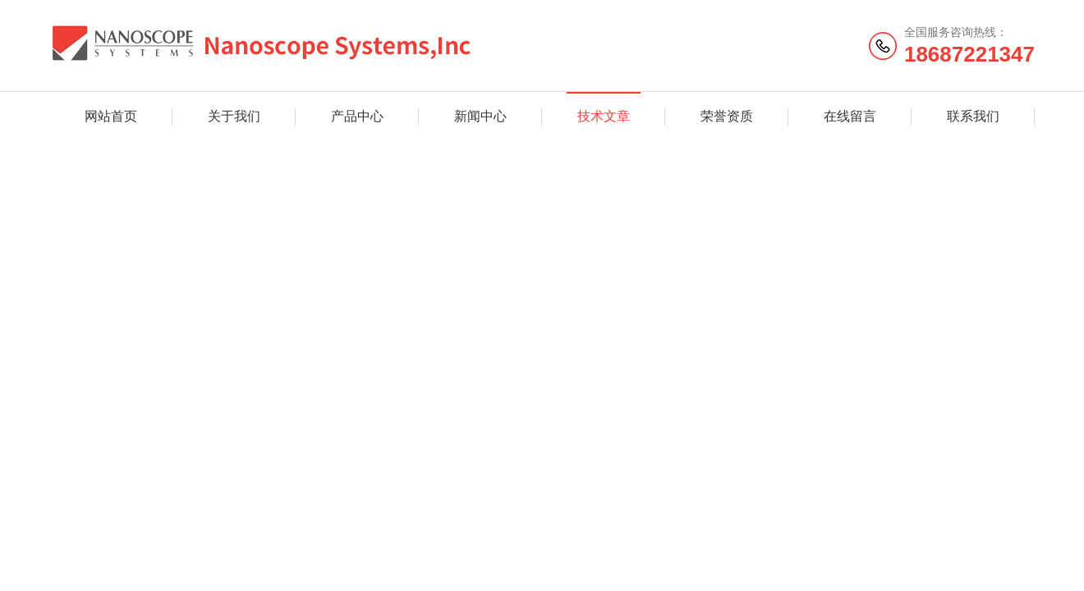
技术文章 (603, 116)
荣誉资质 (726, 116)
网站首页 (111, 116)
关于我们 (234, 116)
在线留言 (850, 116)
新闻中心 (480, 116)
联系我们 (973, 116)
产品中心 (357, 116)
